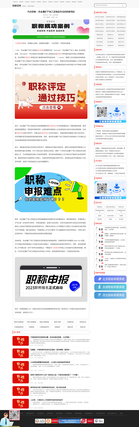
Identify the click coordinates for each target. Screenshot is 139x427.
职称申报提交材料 (121, 17)
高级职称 (74, 1)
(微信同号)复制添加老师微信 (51, 37)
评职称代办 (83, 322)
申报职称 (52, 126)
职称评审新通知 (78, 413)
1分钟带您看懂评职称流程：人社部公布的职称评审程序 (50, 362)
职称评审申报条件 (99, 20)
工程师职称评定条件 (121, 211)
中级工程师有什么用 (100, 413)
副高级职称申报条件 (99, 211)
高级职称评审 (121, 38)
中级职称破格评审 (30, 413)
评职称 (24, 6)
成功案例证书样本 (99, 27)
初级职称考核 (99, 34)
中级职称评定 (110, 45)
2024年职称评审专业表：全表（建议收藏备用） (109, 59)
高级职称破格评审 (89, 413)
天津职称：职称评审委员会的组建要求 (106, 131)
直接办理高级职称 (121, 31)
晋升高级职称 (110, 42)
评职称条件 (99, 207)
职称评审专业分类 (110, 27)
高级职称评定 (121, 45)
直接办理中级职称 (110, 31)
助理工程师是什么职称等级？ (104, 79)
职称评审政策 (50, 413)
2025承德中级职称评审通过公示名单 (106, 171)
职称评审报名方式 (121, 24)
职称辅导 (33, 1)
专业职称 (40, 50)
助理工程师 (57, 322)
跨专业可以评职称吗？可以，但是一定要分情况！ (110, 156)
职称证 (59, 54)
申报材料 (39, 1)
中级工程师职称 (31, 322)
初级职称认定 (110, 34)
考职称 (99, 215)
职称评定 (27, 57)
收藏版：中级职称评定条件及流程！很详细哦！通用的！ (50, 350)
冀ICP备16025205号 (69, 425)
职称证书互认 (121, 42)
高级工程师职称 (44, 322)
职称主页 (15, 1)
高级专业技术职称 (110, 207)
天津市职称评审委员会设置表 (104, 138)
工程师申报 (70, 322)
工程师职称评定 (19, 327)
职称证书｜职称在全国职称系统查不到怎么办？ (109, 92)
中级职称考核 (99, 38)
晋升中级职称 (99, 42)
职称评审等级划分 (121, 27)
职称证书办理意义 (99, 24)
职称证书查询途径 (121, 20)
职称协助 (99, 219)
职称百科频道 (30, 6)
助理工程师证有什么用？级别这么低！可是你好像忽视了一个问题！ (54, 375)
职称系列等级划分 (99, 31)
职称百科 (56, 1)
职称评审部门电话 (110, 17)
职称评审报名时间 (110, 24)
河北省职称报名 (40, 413)
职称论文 (44, 1)
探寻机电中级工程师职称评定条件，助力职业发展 (48, 387)
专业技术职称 (110, 215)
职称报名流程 (110, 210)
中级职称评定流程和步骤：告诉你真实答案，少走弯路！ (50, 337)
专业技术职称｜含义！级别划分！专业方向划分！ (110, 77)
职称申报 (44, 133)
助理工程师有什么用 (112, 413)
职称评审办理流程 (110, 20)
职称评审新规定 (59, 413)
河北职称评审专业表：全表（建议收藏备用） (108, 62)
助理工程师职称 (19, 322)
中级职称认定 (110, 38)
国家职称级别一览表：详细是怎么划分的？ (108, 151)
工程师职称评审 (44, 327)
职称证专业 (121, 207)
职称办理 (70, 327)
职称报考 (57, 327)
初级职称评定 (99, 45)
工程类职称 (56, 248)
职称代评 (83, 327)
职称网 (121, 215)
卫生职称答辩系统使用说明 (103, 97)
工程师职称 (19, 43)
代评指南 (27, 1)
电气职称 (121, 219)
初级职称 (62, 1)
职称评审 (19, 133)
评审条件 (21, 1)
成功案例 (80, 1)
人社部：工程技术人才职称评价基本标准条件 (46, 400)
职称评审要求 (69, 413)
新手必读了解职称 (99, 17)
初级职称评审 (121, 34)
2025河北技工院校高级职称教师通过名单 (107, 165)
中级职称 (68, 1)
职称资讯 (50, 1)
